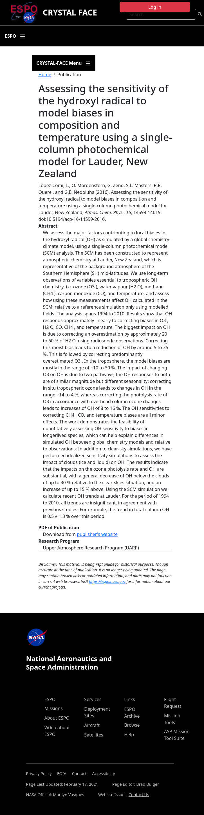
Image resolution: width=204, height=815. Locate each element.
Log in (154, 7)
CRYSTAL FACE (70, 12)
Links (129, 699)
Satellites (93, 735)
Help (129, 734)
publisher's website (97, 534)
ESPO (50, 699)
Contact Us (139, 794)
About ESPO (57, 718)
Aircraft (92, 725)
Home (45, 74)
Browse (132, 725)
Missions (53, 708)
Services (92, 699)
